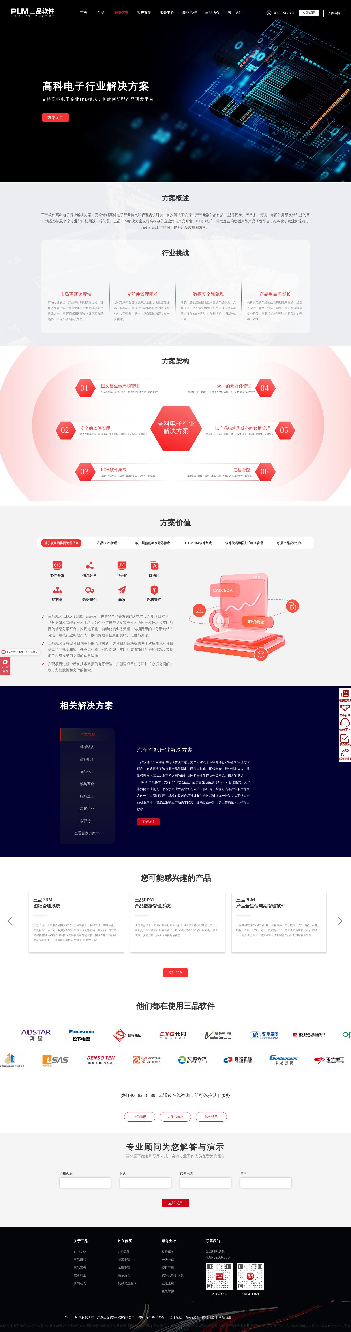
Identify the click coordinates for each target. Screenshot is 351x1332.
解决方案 (121, 12)
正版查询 (168, 1283)
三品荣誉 (80, 1267)
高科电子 (87, 759)
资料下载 (168, 1267)
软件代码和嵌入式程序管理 (244, 543)
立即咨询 (175, 972)
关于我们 (235, 12)
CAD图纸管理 (89, 1326)
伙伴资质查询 (127, 1283)
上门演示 (140, 1117)
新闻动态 (80, 1283)
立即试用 (309, 13)
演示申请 (124, 1259)
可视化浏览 (281, 1326)
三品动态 (212, 12)
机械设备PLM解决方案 (331, 1326)
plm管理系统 (32, 12)
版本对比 (47, 1326)
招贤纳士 (80, 1275)
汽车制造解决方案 (302, 1326)
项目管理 (133, 1326)
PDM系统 (200, 1326)
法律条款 (175, 1317)
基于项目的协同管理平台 (61, 543)
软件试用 (211, 1117)
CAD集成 (33, 1326)
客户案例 (144, 12)
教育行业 (87, 821)
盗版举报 (168, 1291)
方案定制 (55, 117)
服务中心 (167, 12)
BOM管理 (186, 1326)
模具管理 (119, 1326)
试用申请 (124, 1267)
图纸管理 (159, 1326)
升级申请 (168, 1259)
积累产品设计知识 (289, 543)
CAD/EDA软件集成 (198, 543)
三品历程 (80, 1259)
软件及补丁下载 (173, 1275)
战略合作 (189, 12)
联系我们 (124, 1275)
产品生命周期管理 (240, 1326)
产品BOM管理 (107, 543)
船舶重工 (87, 796)
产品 (101, 12)
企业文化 (80, 1252)
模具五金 (87, 784)
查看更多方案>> (87, 833)
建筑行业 (87, 808)
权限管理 (20, 1326)
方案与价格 (175, 1117)
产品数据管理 (217, 1326)
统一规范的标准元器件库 (152, 543)
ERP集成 (60, 1326)
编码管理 (106, 1326)
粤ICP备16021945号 (151, 1317)
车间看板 (146, 1326)
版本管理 (73, 1326)
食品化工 (87, 771)
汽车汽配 (88, 735)
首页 (83, 12)
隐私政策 (192, 1317)
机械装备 (87, 747)
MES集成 (6, 1326)
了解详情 (333, 13)
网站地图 (208, 1317)
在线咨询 (124, 1252)
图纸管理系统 (263, 1326)
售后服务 (168, 1252)
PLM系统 (173, 1326)
